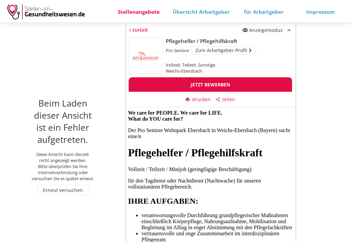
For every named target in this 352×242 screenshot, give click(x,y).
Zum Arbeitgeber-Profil (223, 50)
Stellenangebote (139, 11)
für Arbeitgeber (264, 11)
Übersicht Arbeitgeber (201, 11)
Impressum (320, 11)
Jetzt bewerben (210, 84)
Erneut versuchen (63, 190)
